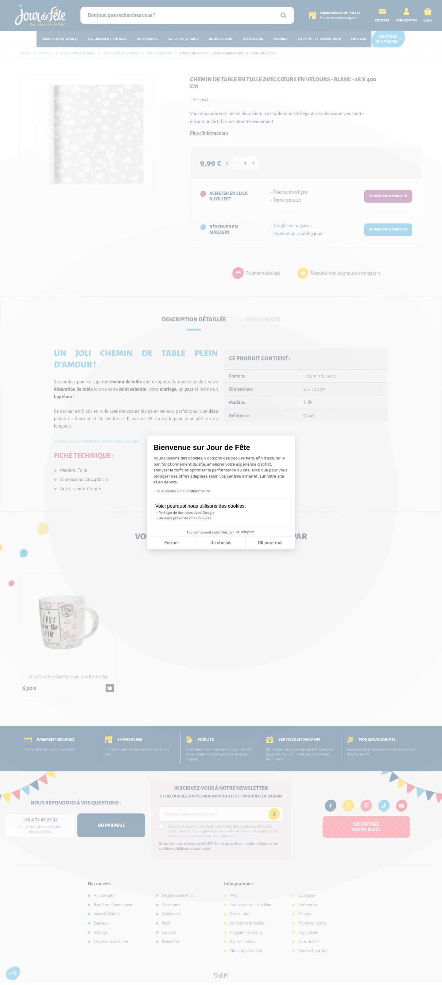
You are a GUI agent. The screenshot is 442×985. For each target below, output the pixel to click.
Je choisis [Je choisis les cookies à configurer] (221, 542)
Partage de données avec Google (186, 512)
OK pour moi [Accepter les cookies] (270, 542)
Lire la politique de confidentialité (181, 491)
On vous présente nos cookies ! (184, 518)
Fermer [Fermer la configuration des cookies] (171, 542)
